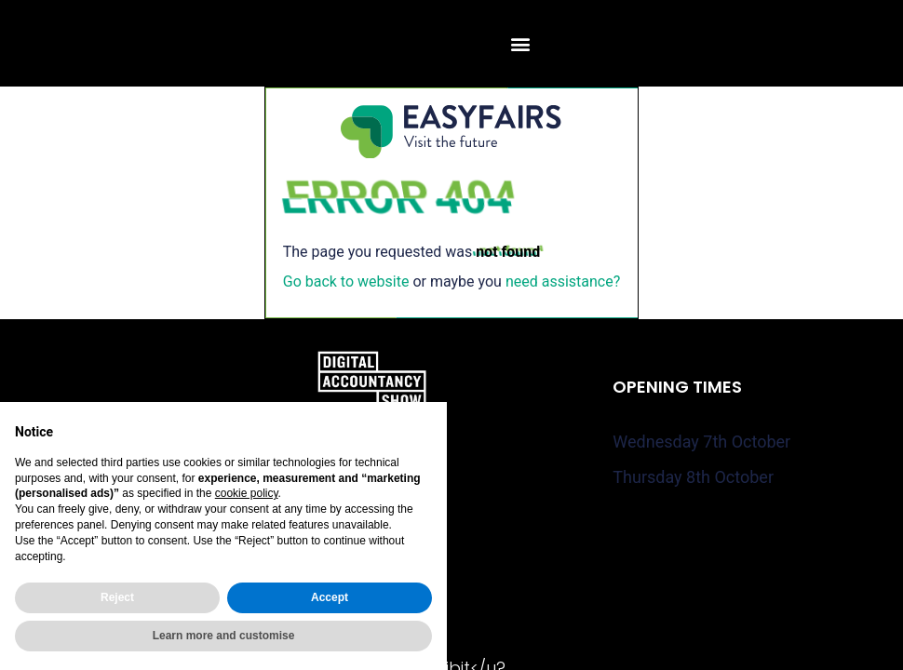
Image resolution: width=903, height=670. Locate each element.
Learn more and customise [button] (224, 635)
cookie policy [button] (246, 493)
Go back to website (346, 281)
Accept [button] (329, 597)
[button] (520, 43)
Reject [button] (117, 597)
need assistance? (562, 281)
